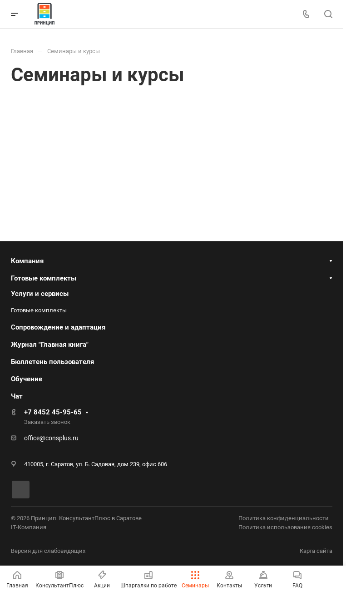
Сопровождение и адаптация (58, 327)
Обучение (26, 379)
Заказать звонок (47, 422)
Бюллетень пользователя (52, 362)
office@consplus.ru (51, 438)
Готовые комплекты (43, 278)
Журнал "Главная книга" (50, 344)
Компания (27, 261)
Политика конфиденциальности (283, 518)
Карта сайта (316, 550)
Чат (17, 396)
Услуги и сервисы (40, 294)
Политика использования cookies (285, 527)
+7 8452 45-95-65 (53, 412)
